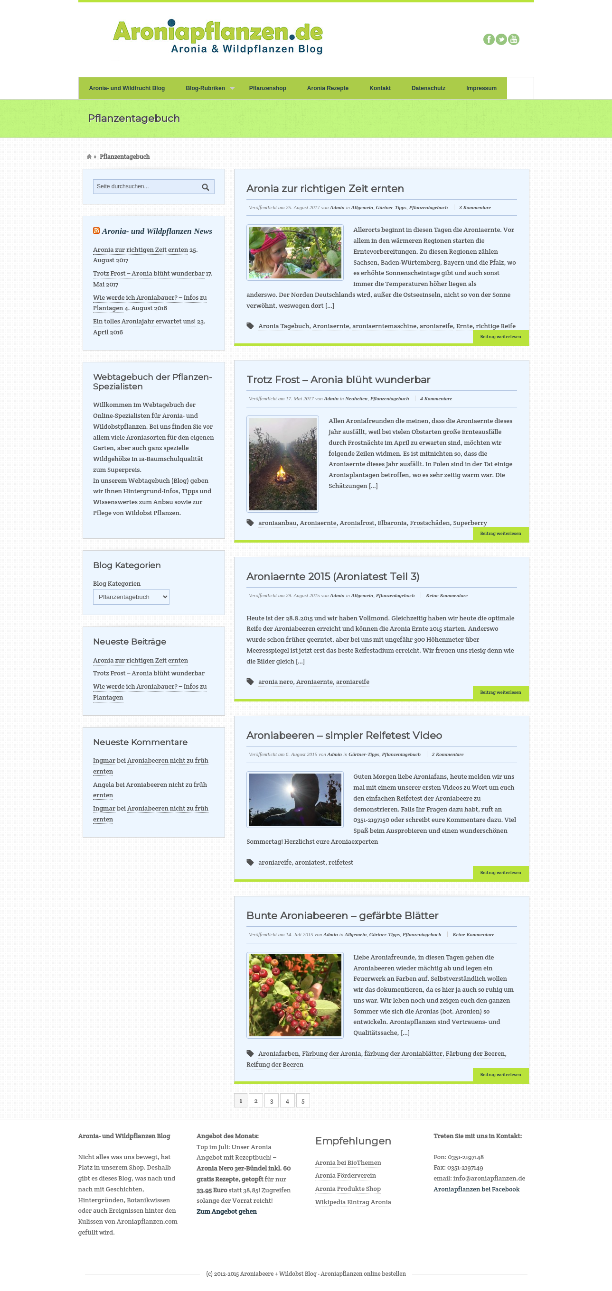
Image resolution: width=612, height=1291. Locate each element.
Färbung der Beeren (475, 1053)
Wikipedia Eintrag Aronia (353, 1202)
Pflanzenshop (267, 88)
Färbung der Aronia (331, 1053)
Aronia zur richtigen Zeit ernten (140, 249)
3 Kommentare (475, 207)
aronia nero (275, 681)
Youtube (513, 39)
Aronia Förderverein (346, 1175)
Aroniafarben (278, 1053)
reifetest (341, 862)
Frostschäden (430, 522)
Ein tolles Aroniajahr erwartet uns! (144, 321)
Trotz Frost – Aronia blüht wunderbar (149, 273)
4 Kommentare (436, 398)
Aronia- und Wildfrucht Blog (127, 88)
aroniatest (310, 862)
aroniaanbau (277, 522)
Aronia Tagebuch (283, 326)
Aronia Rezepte (327, 88)
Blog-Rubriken (204, 92)
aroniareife (436, 326)
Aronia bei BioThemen (348, 1162)
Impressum (481, 88)
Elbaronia (392, 522)
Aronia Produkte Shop (348, 1188)
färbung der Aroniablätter (403, 1053)
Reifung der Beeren (274, 1064)
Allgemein (362, 207)
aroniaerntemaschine (384, 326)
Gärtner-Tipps (391, 207)
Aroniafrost (357, 522)
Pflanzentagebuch (428, 207)
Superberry (470, 522)
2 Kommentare (448, 754)
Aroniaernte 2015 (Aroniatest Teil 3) (333, 576)
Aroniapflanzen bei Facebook (476, 1189)
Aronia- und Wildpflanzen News (157, 231)
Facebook (489, 39)
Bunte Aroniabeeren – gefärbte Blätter (342, 916)
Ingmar (104, 760)
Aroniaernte (330, 326)
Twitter (501, 39)
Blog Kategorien (117, 583)
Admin (337, 207)
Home (89, 156)
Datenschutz (428, 88)
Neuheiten (356, 398)
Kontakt (380, 88)
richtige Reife (496, 326)
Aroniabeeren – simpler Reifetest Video (344, 735)
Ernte (464, 326)
